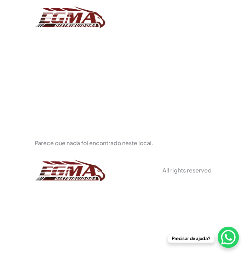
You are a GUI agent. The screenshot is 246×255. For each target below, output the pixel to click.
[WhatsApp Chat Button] (228, 237)
